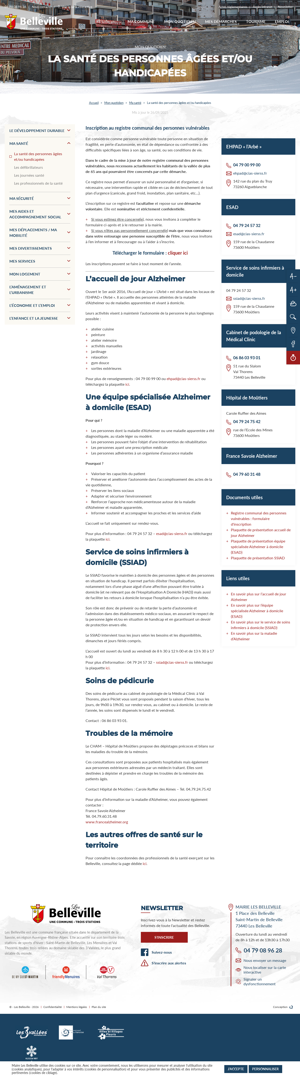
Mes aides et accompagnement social (39, 214)
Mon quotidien (180, 21)
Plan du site (99, 1007)
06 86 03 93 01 (246, 357)
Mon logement (39, 274)
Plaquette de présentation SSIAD (258, 558)
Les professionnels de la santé (38, 183)
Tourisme (256, 21)
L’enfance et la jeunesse (39, 318)
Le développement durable (39, 130)
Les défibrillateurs (28, 167)
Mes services (39, 261)
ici (127, 384)
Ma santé (135, 103)
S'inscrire (164, 937)
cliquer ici (178, 253)
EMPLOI (282, 21)
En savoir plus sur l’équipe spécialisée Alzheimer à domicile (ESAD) (257, 611)
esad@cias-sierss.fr (171, 533)
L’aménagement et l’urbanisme (39, 290)
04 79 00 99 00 (246, 164)
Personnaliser (265, 1069)
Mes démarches (221, 21)
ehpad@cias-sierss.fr (183, 378)
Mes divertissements (39, 248)
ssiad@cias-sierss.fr (172, 662)
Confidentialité (52, 1007)
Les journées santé (29, 175)
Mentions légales (76, 1007)
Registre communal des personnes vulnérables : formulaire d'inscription (258, 518)
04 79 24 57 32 (246, 225)
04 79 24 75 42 (246, 421)
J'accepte (236, 1069)
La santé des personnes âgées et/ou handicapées (38, 156)
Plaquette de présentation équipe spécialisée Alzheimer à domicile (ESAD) (258, 546)
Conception (283, 1007)
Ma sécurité (39, 198)
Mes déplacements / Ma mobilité (39, 232)
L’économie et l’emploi (39, 305)
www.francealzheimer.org (107, 822)
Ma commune (141, 21)
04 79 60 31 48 (246, 474)
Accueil (94, 103)
